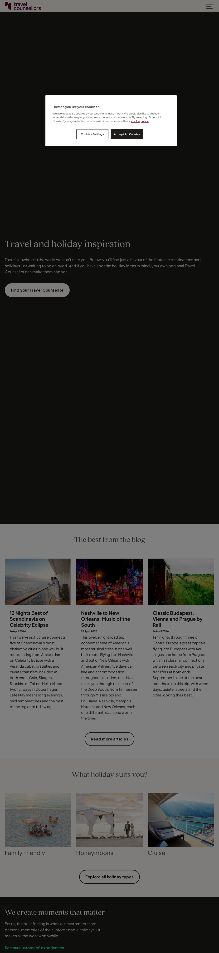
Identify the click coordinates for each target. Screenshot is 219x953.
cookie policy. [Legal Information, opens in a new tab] (140, 121)
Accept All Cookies (127, 134)
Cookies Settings (92, 134)
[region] (111, 120)
